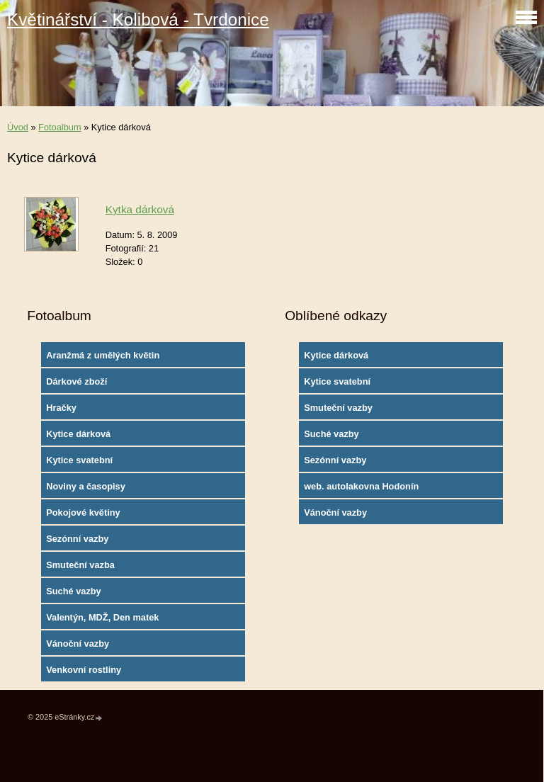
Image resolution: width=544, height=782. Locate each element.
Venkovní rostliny (83, 669)
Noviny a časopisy (85, 486)
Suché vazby (73, 591)
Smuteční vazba (80, 565)
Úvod (17, 127)
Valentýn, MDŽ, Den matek (102, 617)
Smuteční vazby (338, 407)
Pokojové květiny (83, 512)
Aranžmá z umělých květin (102, 355)
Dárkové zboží (76, 381)
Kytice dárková (78, 434)
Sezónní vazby (77, 538)
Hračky (61, 407)
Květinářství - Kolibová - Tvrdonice (138, 19)
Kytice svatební (79, 460)
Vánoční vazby (77, 643)
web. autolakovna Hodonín (361, 486)
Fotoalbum (59, 127)
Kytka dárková (140, 209)
